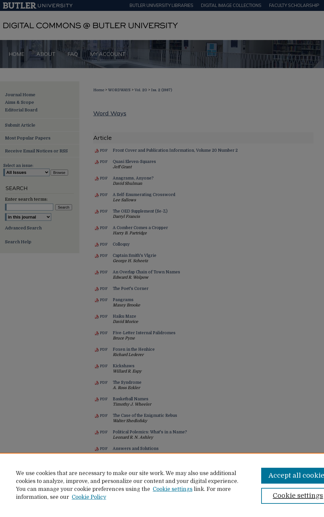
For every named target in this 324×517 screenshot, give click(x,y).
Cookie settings (172, 489)
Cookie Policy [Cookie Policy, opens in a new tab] (89, 497)
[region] (162, 485)
